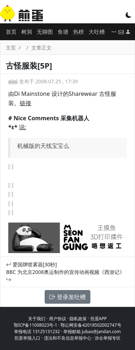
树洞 (26, 31)
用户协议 (57, 319)
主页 (11, 47)
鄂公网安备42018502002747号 (90, 325)
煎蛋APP (98, 319)
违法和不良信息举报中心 (67, 338)
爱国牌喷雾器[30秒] (31, 264)
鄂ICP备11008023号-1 (35, 325)
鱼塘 (63, 31)
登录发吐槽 (67, 297)
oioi (13, 81)
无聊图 (45, 31)
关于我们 (36, 319)
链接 (25, 103)
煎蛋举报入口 (27, 338)
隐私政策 (78, 319)
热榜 (78, 31)
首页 (11, 31)
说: (22, 127)
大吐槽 (97, 31)
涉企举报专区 (108, 338)
